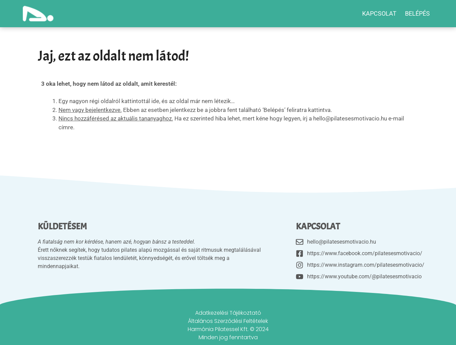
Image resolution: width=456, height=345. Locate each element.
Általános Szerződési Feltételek (228, 321)
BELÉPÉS (417, 13)
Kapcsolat (379, 13)
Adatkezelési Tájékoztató (228, 313)
